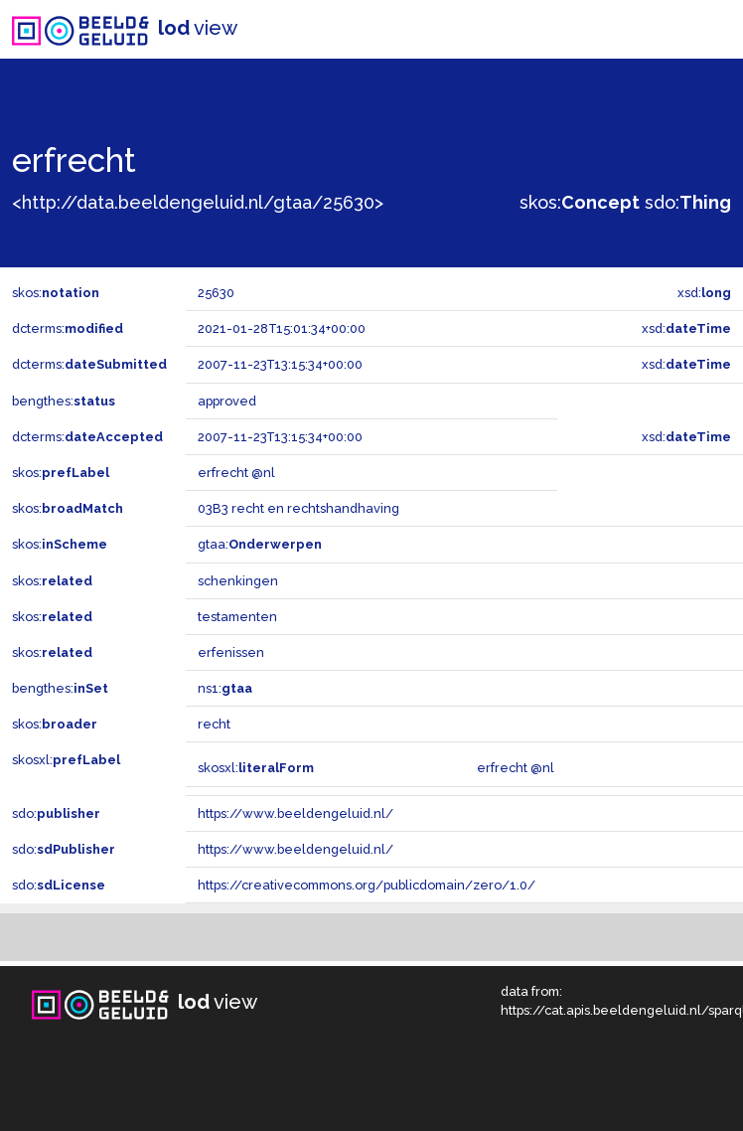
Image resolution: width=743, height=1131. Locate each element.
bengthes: (63, 401)
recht (214, 724)
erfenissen (231, 652)
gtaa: (260, 544)
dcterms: (67, 328)
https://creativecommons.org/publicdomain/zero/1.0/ (366, 885)
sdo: (688, 202)
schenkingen (238, 580)
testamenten (237, 616)
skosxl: (66, 759)
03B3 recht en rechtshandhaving (298, 508)
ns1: (225, 688)
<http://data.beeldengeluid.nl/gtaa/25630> (197, 202)
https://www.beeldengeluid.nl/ (295, 813)
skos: (580, 202)
